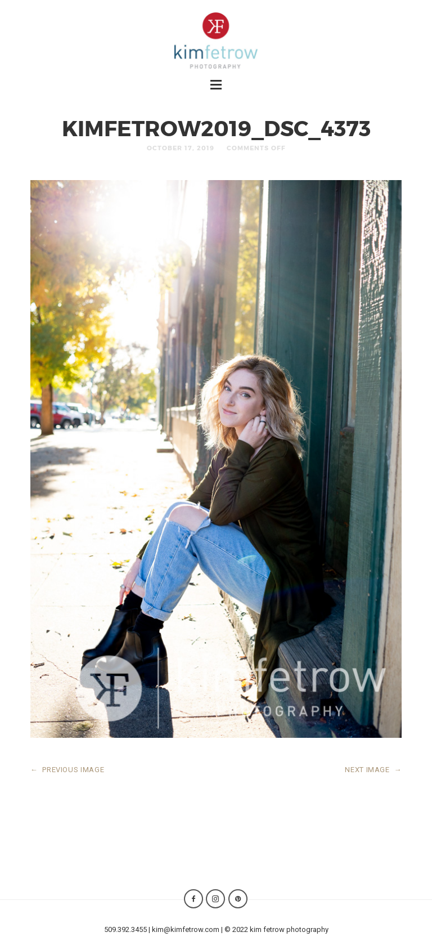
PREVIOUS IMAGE (67, 769)
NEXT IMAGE (373, 769)
